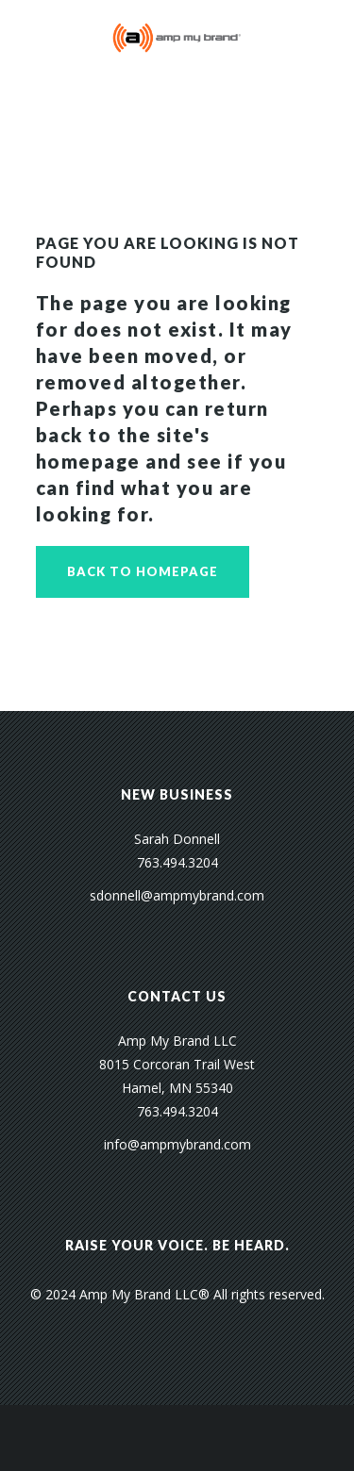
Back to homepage (142, 571)
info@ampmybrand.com (177, 1144)
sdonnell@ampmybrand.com (177, 895)
